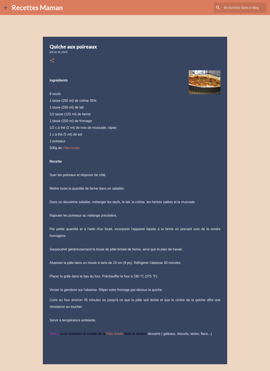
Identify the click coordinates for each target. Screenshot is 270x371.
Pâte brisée (71, 148)
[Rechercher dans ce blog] (244, 8)
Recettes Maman (37, 7)
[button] (52, 61)
